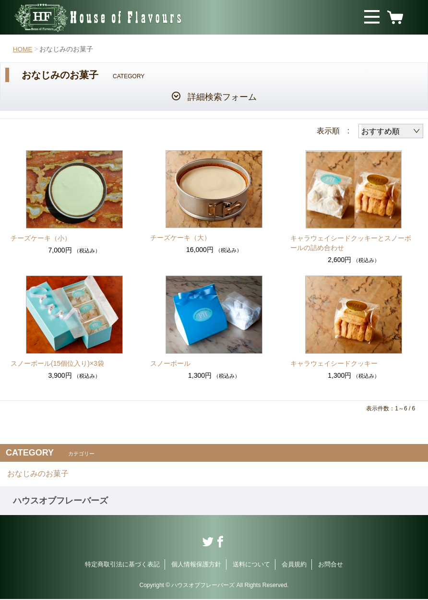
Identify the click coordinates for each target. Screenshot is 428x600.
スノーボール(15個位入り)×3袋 (57, 363)
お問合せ (330, 565)
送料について (251, 565)
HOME (23, 49)
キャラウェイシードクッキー (334, 363)
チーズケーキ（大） (180, 237)
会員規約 (294, 565)
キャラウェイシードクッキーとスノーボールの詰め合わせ (350, 243)
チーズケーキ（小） (41, 238)
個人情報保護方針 (196, 565)
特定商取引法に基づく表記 (122, 565)
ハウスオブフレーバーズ (60, 501)
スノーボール (170, 363)
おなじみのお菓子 (38, 474)
